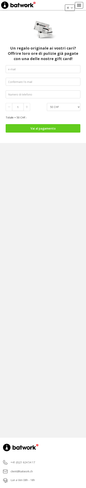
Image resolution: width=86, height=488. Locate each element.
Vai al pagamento (43, 128)
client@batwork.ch (22, 471)
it (67, 7)
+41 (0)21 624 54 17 (23, 462)
